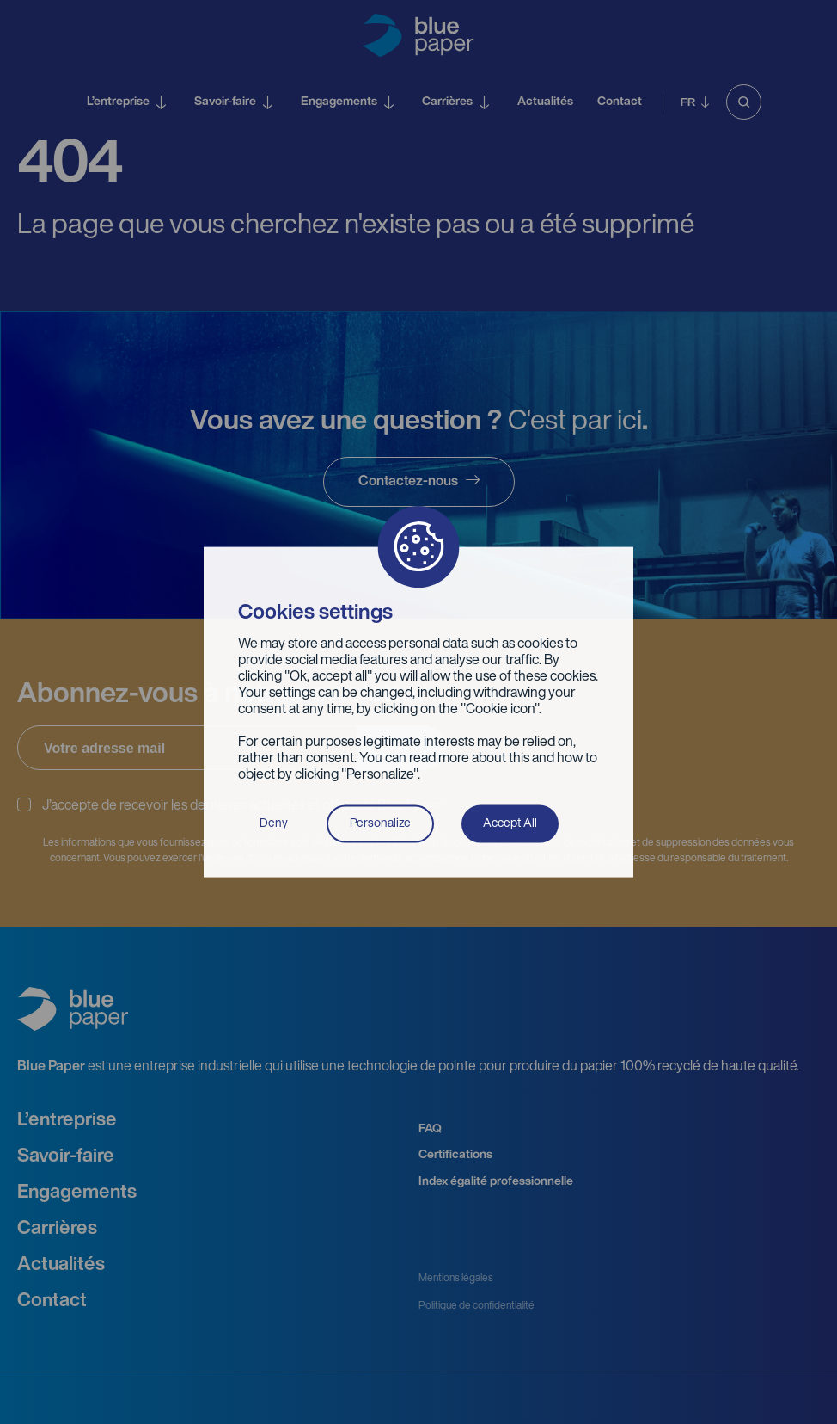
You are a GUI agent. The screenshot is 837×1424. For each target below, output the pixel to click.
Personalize (380, 823)
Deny (274, 823)
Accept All (510, 823)
